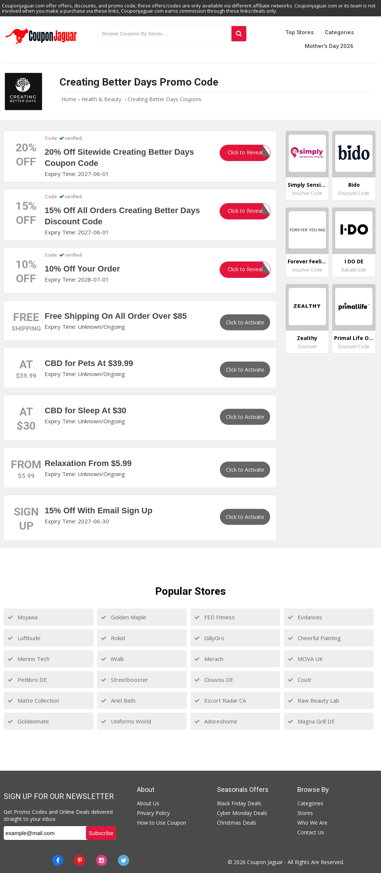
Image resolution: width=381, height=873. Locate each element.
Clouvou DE (213, 679)
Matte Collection (33, 700)
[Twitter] (123, 860)
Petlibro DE (27, 679)
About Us (148, 803)
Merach (208, 658)
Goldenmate (28, 721)
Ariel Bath (118, 700)
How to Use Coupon (161, 822)
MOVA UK (305, 658)
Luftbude (24, 638)
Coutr (300, 679)
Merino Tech (28, 658)
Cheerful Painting (314, 638)
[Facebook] (57, 860)
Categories (339, 32)
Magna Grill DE (311, 721)
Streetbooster (124, 679)
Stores (305, 812)
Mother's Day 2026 (329, 46)
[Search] (238, 33)
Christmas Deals (236, 822)
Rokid (113, 638)
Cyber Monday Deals (242, 812)
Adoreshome (215, 721)
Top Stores (299, 32)
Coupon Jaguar (265, 862)
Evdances (305, 617)
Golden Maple (123, 617)
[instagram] (101, 860)
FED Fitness (214, 617)
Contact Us (310, 832)
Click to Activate (245, 322)
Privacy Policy (153, 812)
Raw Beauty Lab (313, 700)
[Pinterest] (79, 860)
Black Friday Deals (239, 803)
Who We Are (312, 822)
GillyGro (209, 638)
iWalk (112, 658)
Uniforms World (126, 721)
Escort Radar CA (220, 700)
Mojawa (22, 617)
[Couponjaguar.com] (41, 44)
